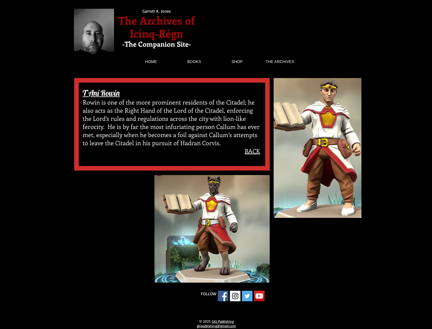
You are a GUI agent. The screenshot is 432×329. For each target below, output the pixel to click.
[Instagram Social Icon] (235, 296)
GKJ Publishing (223, 321)
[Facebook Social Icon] (223, 296)
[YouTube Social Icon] (259, 296)
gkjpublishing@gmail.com (216, 326)
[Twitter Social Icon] (247, 296)
